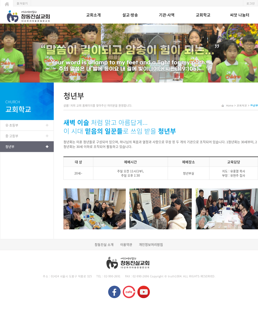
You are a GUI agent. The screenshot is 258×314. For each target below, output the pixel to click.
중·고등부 (11, 136)
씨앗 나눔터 (239, 15)
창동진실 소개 (104, 244)
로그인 (250, 3)
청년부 (9, 146)
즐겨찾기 (22, 3)
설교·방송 (130, 15)
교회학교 (203, 15)
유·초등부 (11, 125)
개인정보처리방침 (151, 244)
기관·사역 (167, 15)
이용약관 (126, 244)
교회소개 (93, 15)
